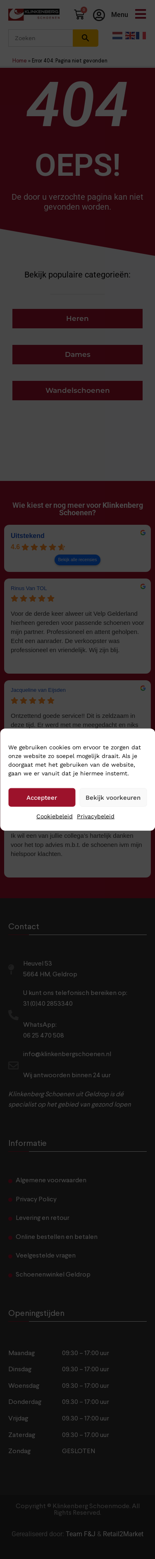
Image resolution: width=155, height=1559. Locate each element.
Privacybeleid (95, 816)
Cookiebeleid (54, 816)
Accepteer (41, 797)
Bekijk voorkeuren (113, 797)
